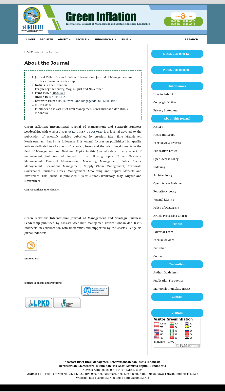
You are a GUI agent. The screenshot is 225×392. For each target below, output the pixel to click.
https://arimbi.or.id (101, 378)
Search (191, 39)
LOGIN (30, 39)
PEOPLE (81, 39)
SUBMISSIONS (104, 39)
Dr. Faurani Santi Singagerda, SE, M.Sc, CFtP (87, 101)
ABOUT (63, 39)
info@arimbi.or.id (137, 378)
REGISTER (46, 39)
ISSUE (125, 39)
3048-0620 (58, 93)
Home (28, 52)
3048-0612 (60, 97)
